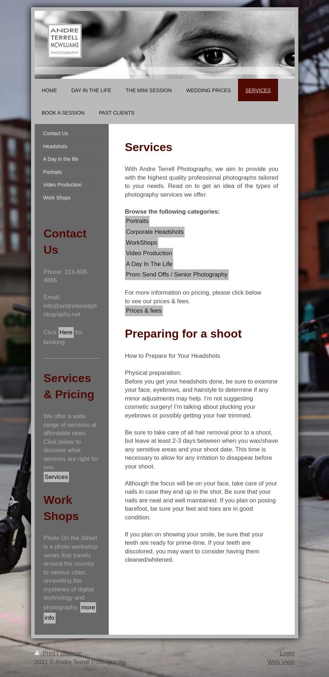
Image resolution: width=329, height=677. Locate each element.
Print (46, 653)
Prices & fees (144, 310)
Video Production (149, 253)
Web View (281, 662)
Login (287, 653)
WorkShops (141, 242)
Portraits (137, 221)
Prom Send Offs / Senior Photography (177, 274)
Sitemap (71, 653)
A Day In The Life (149, 264)
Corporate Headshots (155, 231)
